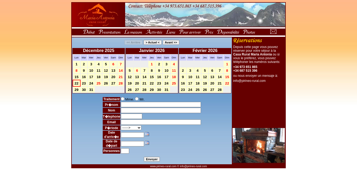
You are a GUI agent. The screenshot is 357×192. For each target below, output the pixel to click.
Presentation (109, 32)
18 (99, 77)
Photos (249, 32)
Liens (170, 32)
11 (99, 71)
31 (91, 90)
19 (106, 77)
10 (91, 71)
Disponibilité (228, 32)
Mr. (139, 99)
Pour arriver (190, 32)
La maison (133, 32)
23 (84, 83)
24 (91, 83)
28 (121, 83)
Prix (208, 32)
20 (113, 77)
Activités (153, 32)
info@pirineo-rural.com (249, 81)
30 (84, 90)
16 (84, 77)
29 (76, 90)
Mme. (127, 99)
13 (113, 71)
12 (106, 71)
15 (76, 77)
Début (88, 32)
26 (106, 83)
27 (113, 83)
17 (91, 77)
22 (76, 83)
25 (99, 83)
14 (121, 71)
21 (121, 77)
